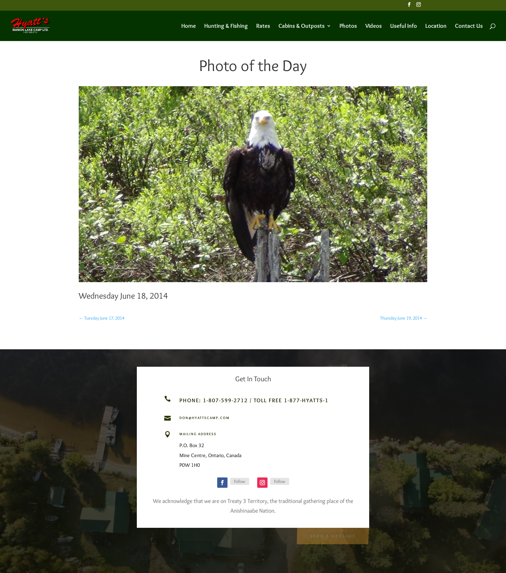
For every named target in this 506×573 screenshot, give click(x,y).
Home (188, 26)
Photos (348, 26)
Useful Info (403, 26)
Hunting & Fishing (226, 26)
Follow (239, 481)
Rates (263, 26)
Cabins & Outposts (301, 26)
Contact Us (469, 26)
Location (436, 26)
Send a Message (332, 535)
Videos (373, 26)
